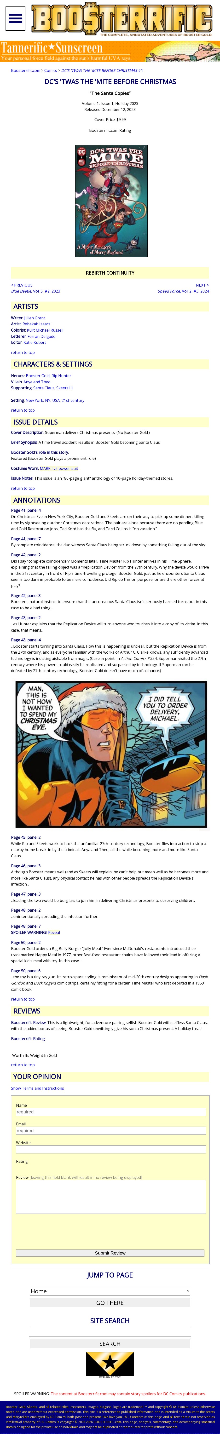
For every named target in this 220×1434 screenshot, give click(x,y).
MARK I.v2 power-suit (59, 468)
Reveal (54, 932)
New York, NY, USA (43, 400)
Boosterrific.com (25, 70)
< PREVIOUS (22, 285)
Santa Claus (43, 388)
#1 (102, 70)
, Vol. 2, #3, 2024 (183, 291)
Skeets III (64, 388)
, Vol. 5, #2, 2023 (35, 291)
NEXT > (202, 285)
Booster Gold (38, 375)
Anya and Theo (37, 382)
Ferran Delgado (42, 336)
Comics (50, 70)
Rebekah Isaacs (36, 324)
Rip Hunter (61, 375)
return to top (23, 352)
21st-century (73, 400)
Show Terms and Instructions (37, 1088)
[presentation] (52, 1238)
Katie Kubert (34, 342)
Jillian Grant (34, 318)
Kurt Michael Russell (45, 330)
